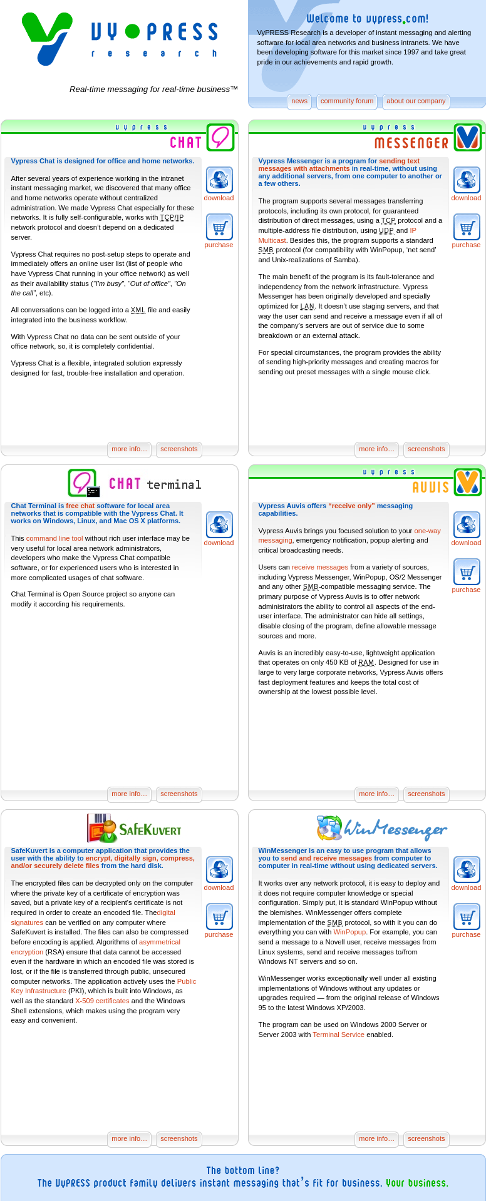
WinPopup (350, 932)
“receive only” (351, 505)
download (219, 198)
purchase (218, 244)
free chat (80, 505)
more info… (129, 448)
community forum (347, 101)
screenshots (178, 448)
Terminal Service (338, 1034)
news (299, 101)
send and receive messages (327, 858)
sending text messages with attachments (339, 164)
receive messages (320, 567)
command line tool (54, 538)
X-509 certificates (102, 1000)
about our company (415, 101)
